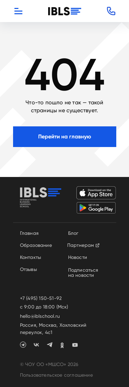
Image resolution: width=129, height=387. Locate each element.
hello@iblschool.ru (40, 316)
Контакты (30, 257)
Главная (29, 233)
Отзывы (28, 269)
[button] (111, 11)
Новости (77, 257)
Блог (73, 233)
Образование (36, 245)
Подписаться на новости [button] (83, 272)
